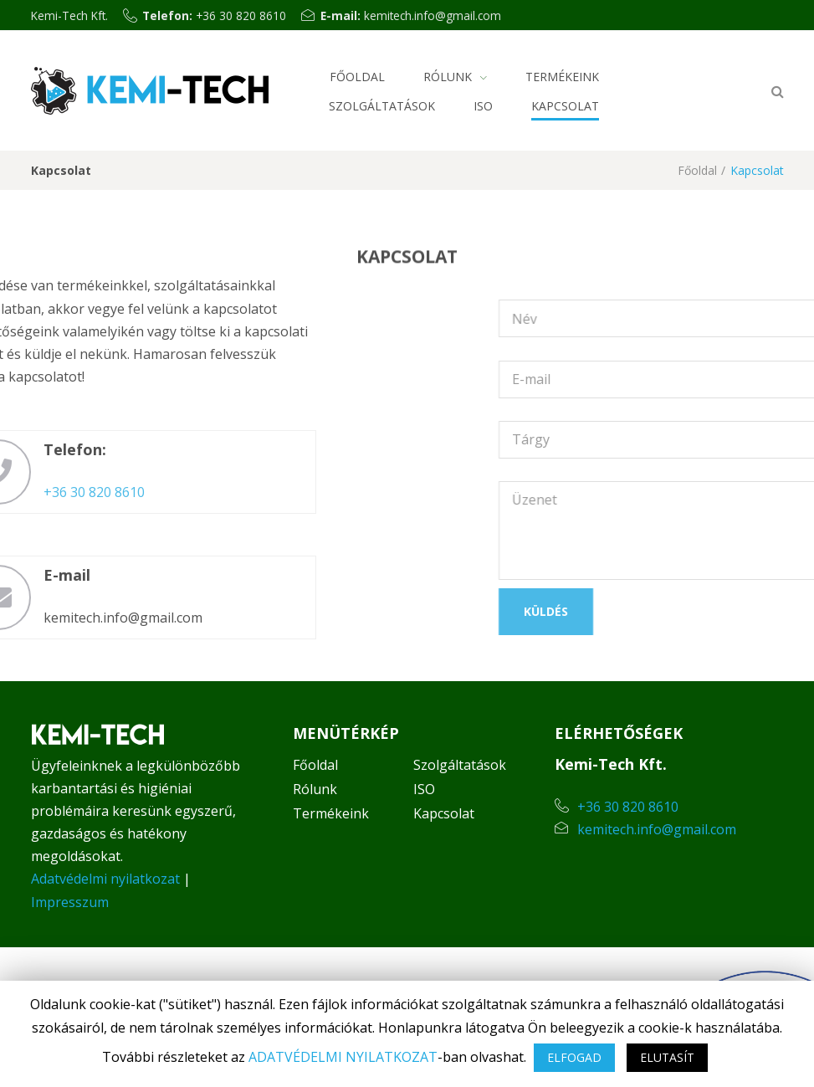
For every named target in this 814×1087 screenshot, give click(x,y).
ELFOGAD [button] (574, 1057)
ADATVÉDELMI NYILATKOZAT (343, 1057)
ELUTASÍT (667, 1057)
